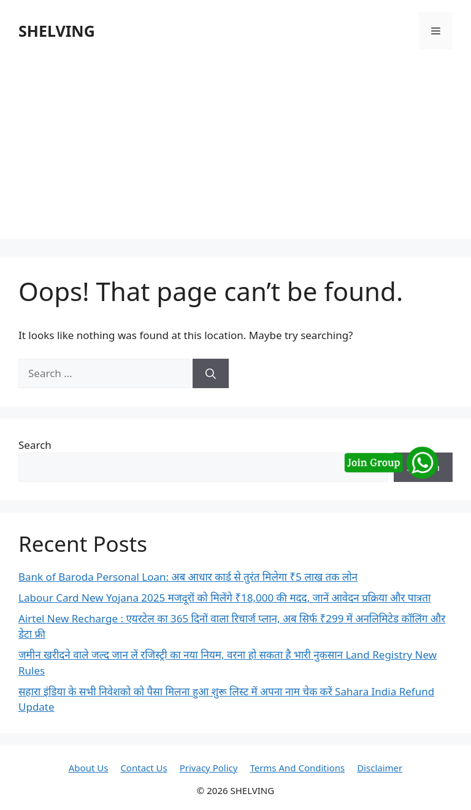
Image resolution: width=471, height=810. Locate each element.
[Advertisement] (235, 153)
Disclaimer (379, 768)
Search (35, 445)
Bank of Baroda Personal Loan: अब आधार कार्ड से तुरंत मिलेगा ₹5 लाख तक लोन (188, 577)
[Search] (211, 373)
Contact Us (143, 768)
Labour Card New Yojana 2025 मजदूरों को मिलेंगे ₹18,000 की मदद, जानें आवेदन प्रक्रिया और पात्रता (224, 597)
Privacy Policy (209, 768)
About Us (89, 768)
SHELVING (56, 30)
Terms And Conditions (297, 768)
